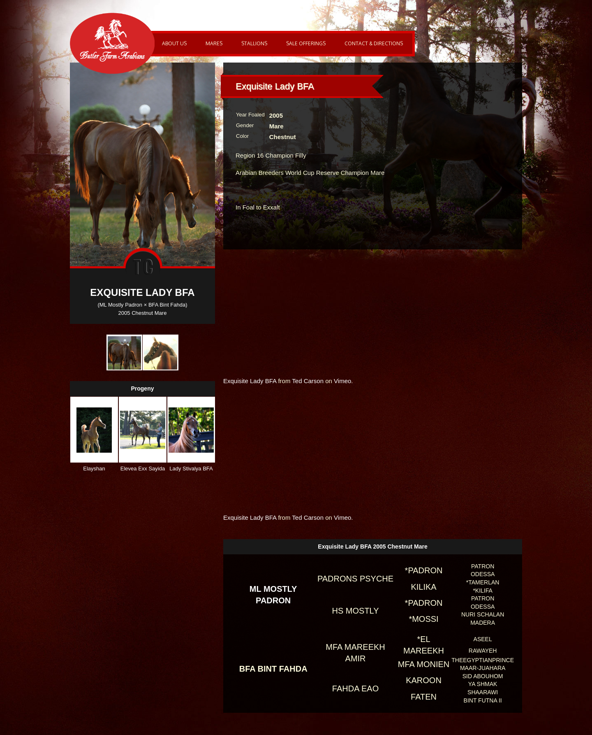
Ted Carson (308, 380)
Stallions (254, 43)
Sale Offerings (306, 43)
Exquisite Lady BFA (249, 380)
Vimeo (342, 380)
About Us (174, 43)
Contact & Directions (374, 43)
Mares (214, 43)
